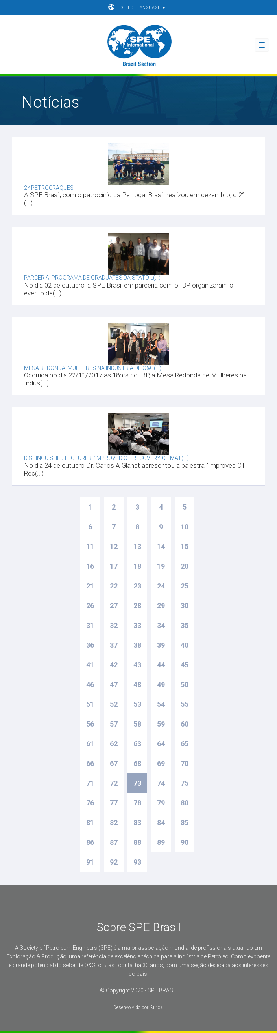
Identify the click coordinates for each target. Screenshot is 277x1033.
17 (114, 566)
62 (114, 744)
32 (114, 625)
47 (114, 684)
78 (137, 803)
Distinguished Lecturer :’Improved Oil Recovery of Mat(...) (106, 458)
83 (137, 822)
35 (184, 625)
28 (137, 605)
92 (114, 862)
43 (137, 665)
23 (137, 586)
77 (114, 803)
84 (161, 822)
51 (90, 704)
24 (161, 586)
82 (114, 822)
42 (114, 665)
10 (184, 527)
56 (90, 724)
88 (137, 842)
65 (184, 744)
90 (184, 842)
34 (161, 625)
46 (90, 684)
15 (184, 546)
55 (184, 704)
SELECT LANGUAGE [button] (136, 7)
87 (114, 842)
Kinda (157, 1007)
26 (90, 605)
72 (114, 783)
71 (90, 783)
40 (184, 645)
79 (161, 803)
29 (161, 605)
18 (137, 566)
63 (137, 744)
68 (137, 763)
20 (184, 566)
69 (161, 763)
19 (161, 566)
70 (184, 763)
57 (114, 724)
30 (184, 605)
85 (184, 822)
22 (114, 586)
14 (161, 546)
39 (161, 645)
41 (90, 665)
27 (114, 605)
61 (90, 744)
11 (90, 546)
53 (137, 704)
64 (161, 744)
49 (161, 684)
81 (90, 822)
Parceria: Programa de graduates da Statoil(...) (92, 278)
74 (161, 783)
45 (184, 665)
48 (137, 684)
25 (184, 586)
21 (90, 586)
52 (114, 704)
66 (90, 763)
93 (137, 862)
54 (161, 704)
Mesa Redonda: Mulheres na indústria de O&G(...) (92, 368)
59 (161, 724)
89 (161, 842)
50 (184, 684)
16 (90, 566)
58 (137, 724)
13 (137, 546)
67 (114, 763)
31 (90, 625)
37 (114, 645)
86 (90, 842)
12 (114, 546)
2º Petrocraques (49, 188)
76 (90, 803)
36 (90, 645)
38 (137, 645)
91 (90, 862)
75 (184, 783)
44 (161, 665)
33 (137, 625)
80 (184, 803)
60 (184, 724)
